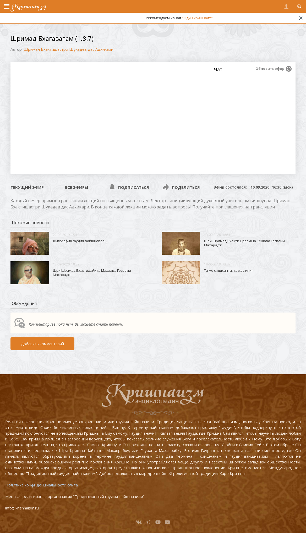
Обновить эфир (270, 68)
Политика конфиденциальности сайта (41, 484)
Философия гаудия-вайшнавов (79, 241)
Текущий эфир (27, 187)
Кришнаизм (29, 6)
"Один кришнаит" (206, 17)
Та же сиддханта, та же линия (228, 270)
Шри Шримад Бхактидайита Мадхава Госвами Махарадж (92, 272)
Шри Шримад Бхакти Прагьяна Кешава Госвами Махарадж (244, 243)
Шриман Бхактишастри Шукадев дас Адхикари (68, 49)
